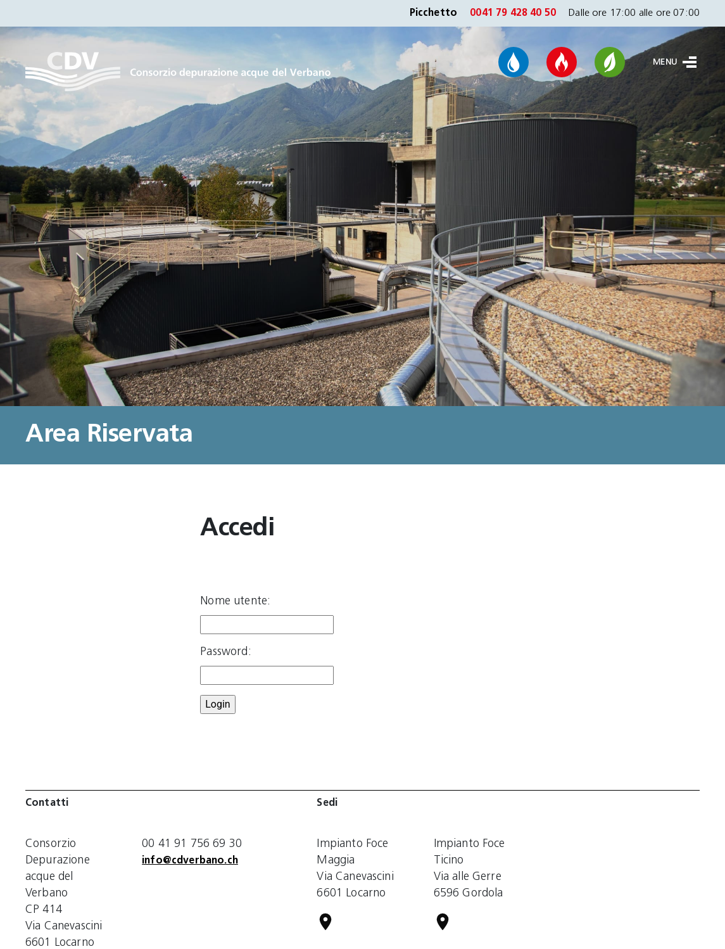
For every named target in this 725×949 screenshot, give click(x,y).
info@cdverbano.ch (190, 861)
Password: (225, 652)
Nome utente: (235, 602)
